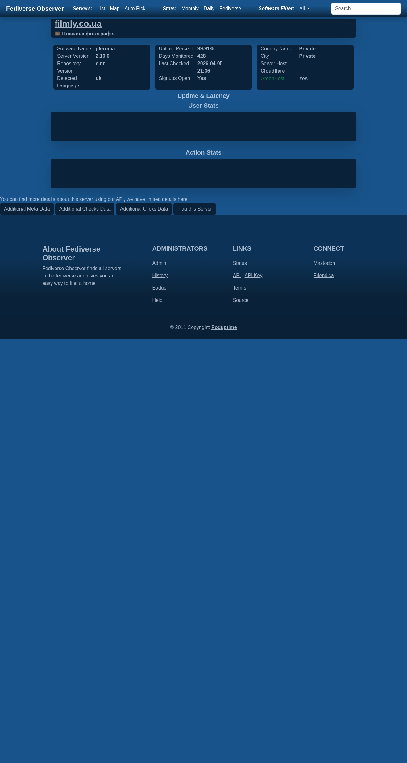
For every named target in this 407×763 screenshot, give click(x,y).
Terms (240, 712)
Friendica (324, 700)
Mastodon (324, 687)
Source (241, 724)
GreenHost (272, 78)
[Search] (366, 9)
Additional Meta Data (27, 633)
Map (114, 8)
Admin (159, 687)
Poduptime (224, 751)
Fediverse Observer (35, 8)
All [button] (302, 8)
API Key (254, 700)
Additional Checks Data (84, 633)
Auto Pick (135, 8)
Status (240, 687)
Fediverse (230, 8)
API (237, 700)
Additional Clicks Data (144, 633)
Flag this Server (194, 633)
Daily (209, 8)
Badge (159, 712)
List (101, 8)
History (160, 700)
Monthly (190, 8)
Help (157, 724)
